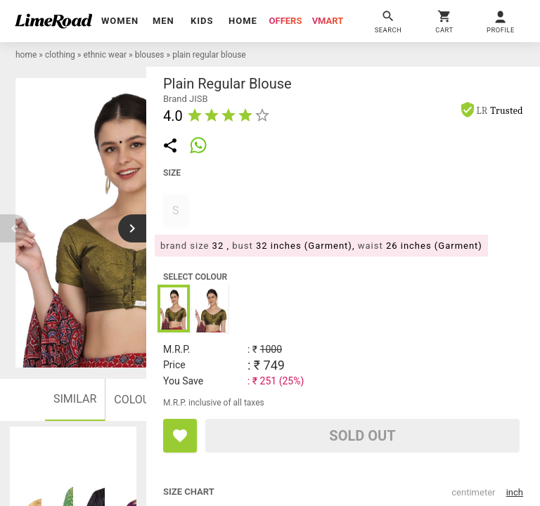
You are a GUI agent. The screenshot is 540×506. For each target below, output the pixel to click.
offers (285, 20)
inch (514, 492)
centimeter (473, 492)
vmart (328, 20)
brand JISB (185, 98)
